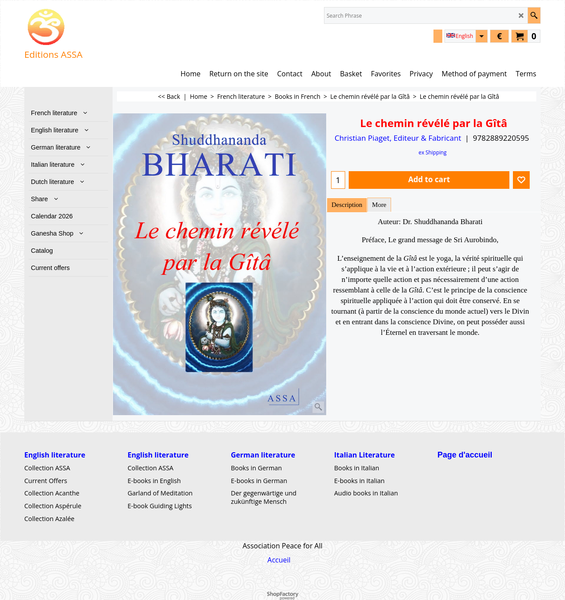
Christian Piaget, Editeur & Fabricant (398, 138)
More (379, 204)
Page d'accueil (464, 454)
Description (346, 204)
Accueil (278, 559)
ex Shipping (432, 152)
